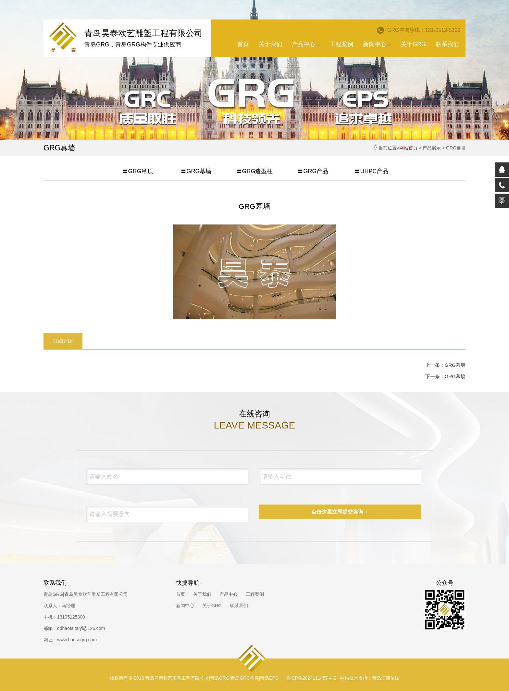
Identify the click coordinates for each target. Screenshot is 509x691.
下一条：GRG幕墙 (445, 376)
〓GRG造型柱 (254, 171)
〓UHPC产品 (371, 171)
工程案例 (341, 44)
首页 (243, 44)
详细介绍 (63, 341)
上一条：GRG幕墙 (445, 365)
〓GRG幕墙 (195, 171)
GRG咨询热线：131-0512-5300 (418, 30)
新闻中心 (377, 44)
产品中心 (306, 44)
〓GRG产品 (312, 171)
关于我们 (270, 44)
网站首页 (408, 147)
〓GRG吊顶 (137, 171)
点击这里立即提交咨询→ (339, 512)
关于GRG (413, 44)
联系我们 (447, 44)
